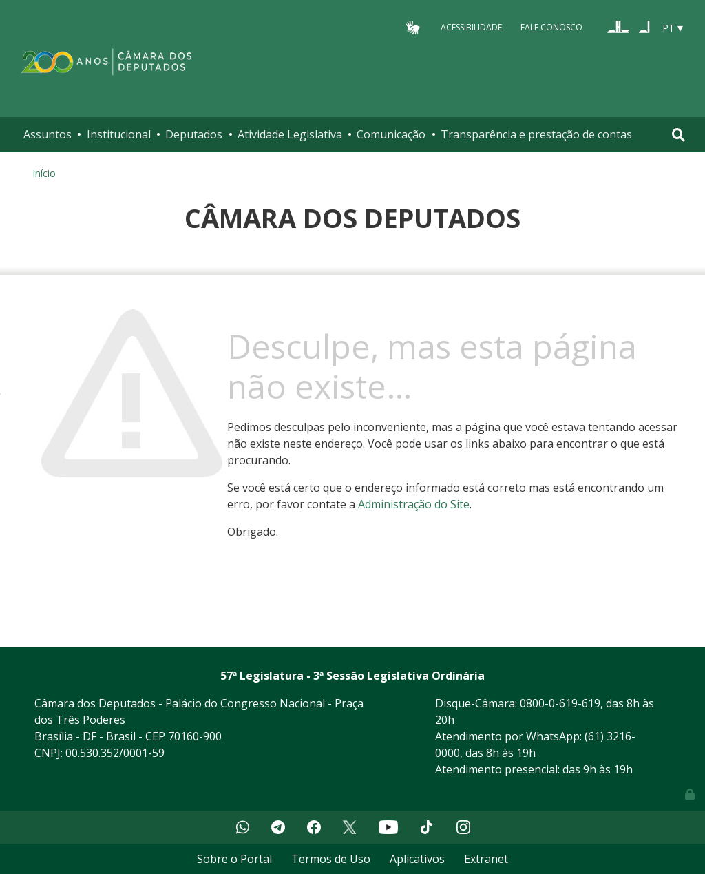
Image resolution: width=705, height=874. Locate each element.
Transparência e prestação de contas (536, 134)
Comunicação (391, 134)
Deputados (193, 134)
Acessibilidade (471, 27)
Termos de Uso (330, 858)
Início (44, 173)
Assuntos (47, 134)
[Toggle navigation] (678, 135)
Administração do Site (414, 504)
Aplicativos (417, 858)
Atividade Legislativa (290, 134)
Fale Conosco (551, 27)
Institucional (119, 134)
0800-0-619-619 (560, 703)
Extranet (486, 858)
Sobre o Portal (234, 858)
